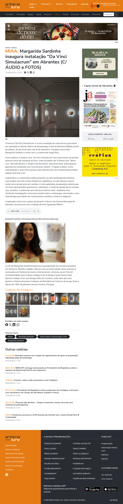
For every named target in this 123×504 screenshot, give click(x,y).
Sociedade (20, 14)
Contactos (9, 469)
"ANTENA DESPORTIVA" (82, 458)
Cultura (57, 14)
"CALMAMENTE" (50, 473)
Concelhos (9, 14)
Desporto (47, 14)
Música (59, 4)
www (91, 139)
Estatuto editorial (12, 449)
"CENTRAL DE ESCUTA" (82, 443)
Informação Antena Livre (109, 449)
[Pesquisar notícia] (108, 14)
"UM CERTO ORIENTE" (82, 473)
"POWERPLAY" (78, 463)
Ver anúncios (106, 475)
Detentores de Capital (14, 453)
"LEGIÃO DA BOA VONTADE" (84, 478)
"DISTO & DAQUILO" (81, 453)
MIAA (10, 336)
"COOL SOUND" (50, 448)
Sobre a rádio (33, 5)
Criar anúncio (106, 479)
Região (30, 14)
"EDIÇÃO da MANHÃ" (52, 443)
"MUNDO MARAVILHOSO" (54, 458)
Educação (85, 14)
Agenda (85, 4)
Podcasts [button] (46, 4)
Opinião (104, 459)
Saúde (38, 14)
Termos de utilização (13, 465)
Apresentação (11, 445)
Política (65, 14)
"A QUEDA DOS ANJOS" (82, 468)
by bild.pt (114, 500)
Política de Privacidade (14, 461)
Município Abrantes (26, 336)
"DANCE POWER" (79, 448)
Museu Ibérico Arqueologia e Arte (53, 336)
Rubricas (104, 455)
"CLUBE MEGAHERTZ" (52, 468)
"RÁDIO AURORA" (51, 453)
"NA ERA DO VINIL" (51, 463)
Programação (106, 443)
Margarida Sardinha (16, 340)
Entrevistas (96, 14)
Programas (72, 4)
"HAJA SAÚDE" (49, 478)
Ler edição (108, 139)
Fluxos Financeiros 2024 (15, 457)
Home (7, 48)
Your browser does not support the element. (23, 211)
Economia (75, 14)
